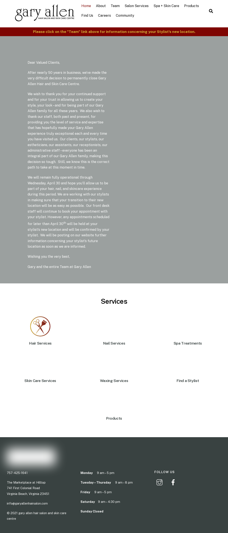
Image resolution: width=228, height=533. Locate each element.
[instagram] (160, 482)
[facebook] (174, 482)
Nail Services (114, 343)
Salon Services (137, 6)
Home (86, 6)
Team (115, 6)
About (101, 6)
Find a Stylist (187, 380)
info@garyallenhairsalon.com (27, 503)
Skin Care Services (40, 380)
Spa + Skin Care (166, 6)
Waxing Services (114, 380)
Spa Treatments (188, 343)
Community (125, 15)
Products (191, 6)
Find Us (87, 15)
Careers (104, 15)
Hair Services (40, 343)
